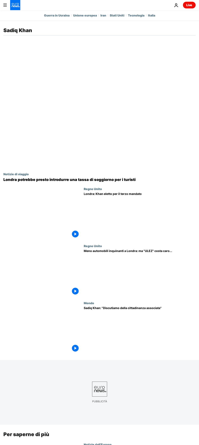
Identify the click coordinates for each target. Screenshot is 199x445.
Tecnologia (136, 15)
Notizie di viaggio (16, 174)
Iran (103, 15)
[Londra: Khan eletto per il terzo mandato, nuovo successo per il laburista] (140, 215)
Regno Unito (93, 188)
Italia (151, 15)
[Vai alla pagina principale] (15, 5)
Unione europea (85, 15)
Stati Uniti (117, 15)
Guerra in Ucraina (57, 15)
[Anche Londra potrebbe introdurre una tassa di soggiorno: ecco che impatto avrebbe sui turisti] (99, 179)
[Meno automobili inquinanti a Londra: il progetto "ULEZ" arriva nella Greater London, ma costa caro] (140, 272)
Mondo (89, 303)
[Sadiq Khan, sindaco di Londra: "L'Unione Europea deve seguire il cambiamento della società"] (140, 329)
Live (189, 5)
